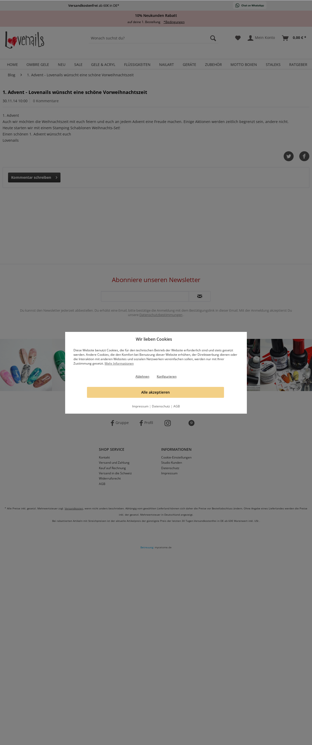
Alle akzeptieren (155, 392)
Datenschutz (161, 406)
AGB (176, 406)
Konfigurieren (167, 376)
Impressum (140, 406)
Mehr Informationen (119, 363)
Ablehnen (142, 376)
